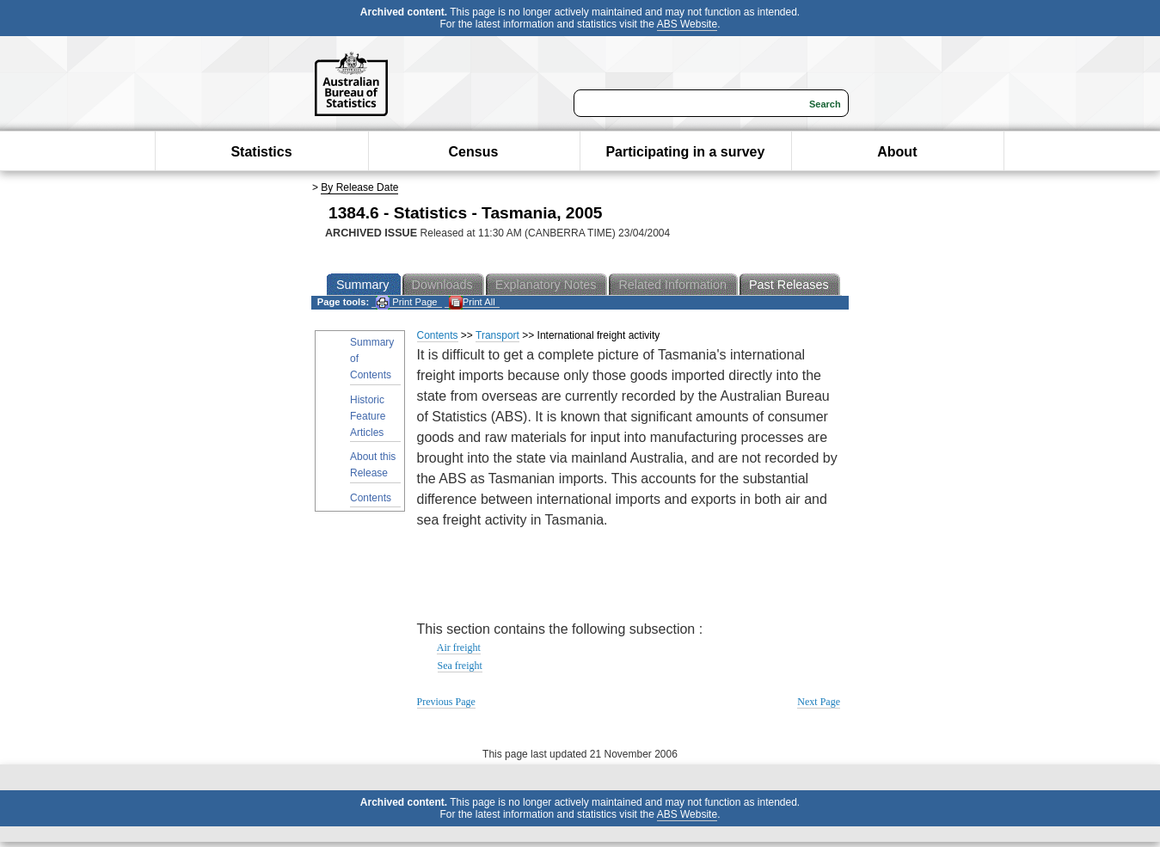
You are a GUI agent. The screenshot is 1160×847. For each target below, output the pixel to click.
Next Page (818, 702)
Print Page (406, 302)
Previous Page (446, 702)
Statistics (261, 151)
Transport (497, 335)
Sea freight (460, 666)
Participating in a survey (684, 151)
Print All (472, 302)
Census (474, 151)
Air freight (459, 647)
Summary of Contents (372, 358)
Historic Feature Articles (367, 416)
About (897, 151)
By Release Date (359, 187)
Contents (370, 498)
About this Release (373, 465)
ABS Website (687, 24)
